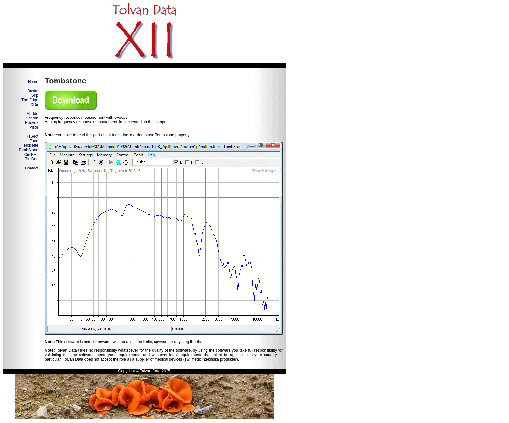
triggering (120, 135)
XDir (34, 104)
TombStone (28, 150)
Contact (31, 168)
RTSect (31, 136)
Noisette (31, 145)
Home (33, 82)
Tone (34, 141)
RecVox (31, 122)
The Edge (29, 100)
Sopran (32, 118)
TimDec (31, 159)
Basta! (32, 91)
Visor (34, 127)
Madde (32, 113)
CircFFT (31, 154)
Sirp (34, 95)
